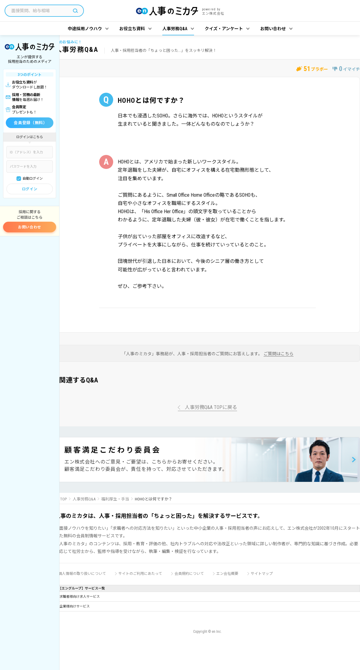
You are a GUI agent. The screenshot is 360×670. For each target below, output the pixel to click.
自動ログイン (33, 178)
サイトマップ (262, 573)
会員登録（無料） (30, 122)
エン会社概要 (227, 573)
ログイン (29, 189)
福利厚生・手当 (115, 499)
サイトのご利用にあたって (140, 573)
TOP (63, 499)
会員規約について (189, 573)
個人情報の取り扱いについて (82, 573)
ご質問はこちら (278, 354)
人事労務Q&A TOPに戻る (211, 407)
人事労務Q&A (84, 499)
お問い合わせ (29, 227)
